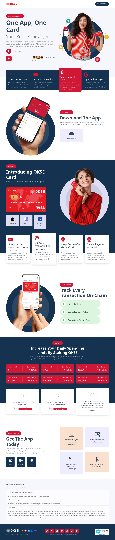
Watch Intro (17, 51)
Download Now (102, 4)
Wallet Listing (59, 534)
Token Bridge (73, 534)
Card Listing (50, 534)
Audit (66, 534)
